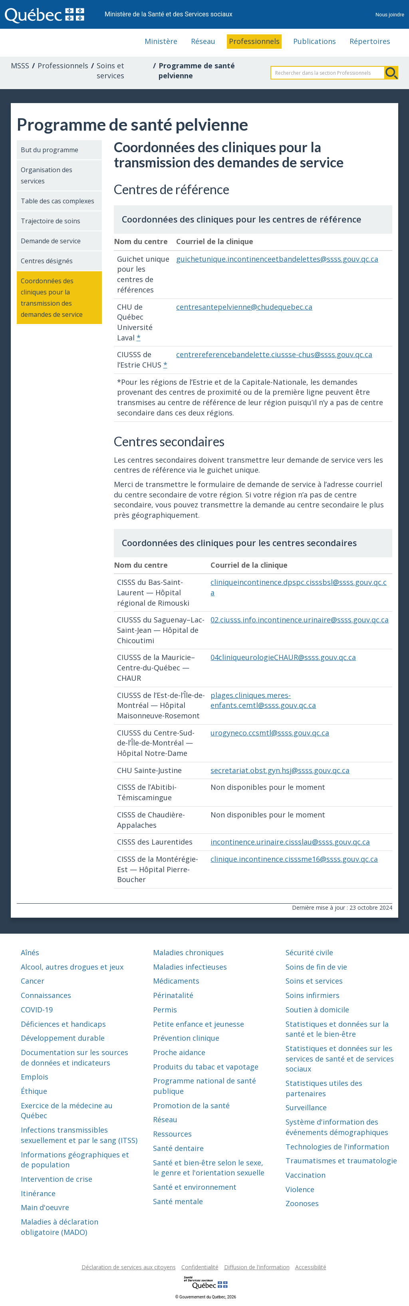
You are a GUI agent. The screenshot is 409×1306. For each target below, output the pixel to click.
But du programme (49, 149)
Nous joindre (389, 15)
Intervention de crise (56, 1179)
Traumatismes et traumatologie (341, 1160)
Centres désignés (47, 260)
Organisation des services (46, 175)
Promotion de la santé (191, 1105)
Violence (300, 1189)
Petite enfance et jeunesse (198, 1024)
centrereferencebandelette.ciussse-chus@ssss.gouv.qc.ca (274, 354)
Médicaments (176, 981)
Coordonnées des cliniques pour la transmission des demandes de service (52, 297)
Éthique (34, 1091)
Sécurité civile (309, 952)
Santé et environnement (194, 1187)
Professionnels (254, 41)
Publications (314, 41)
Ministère (161, 41)
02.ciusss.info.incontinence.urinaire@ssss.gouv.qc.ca (299, 619)
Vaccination (306, 1175)
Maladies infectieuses (190, 967)
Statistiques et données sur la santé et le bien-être (337, 1029)
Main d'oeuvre (45, 1207)
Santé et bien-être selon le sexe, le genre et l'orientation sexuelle (208, 1168)
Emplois (34, 1076)
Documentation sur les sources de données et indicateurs (74, 1057)
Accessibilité (310, 1267)
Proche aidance (179, 1052)
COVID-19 (37, 1009)
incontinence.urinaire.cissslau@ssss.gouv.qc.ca (290, 842)
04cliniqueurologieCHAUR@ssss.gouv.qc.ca (283, 657)
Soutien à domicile (317, 1009)
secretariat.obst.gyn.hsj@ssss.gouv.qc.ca (279, 770)
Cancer (32, 981)
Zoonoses (302, 1203)
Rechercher (391, 73)
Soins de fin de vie (316, 967)
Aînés (30, 952)
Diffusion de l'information (257, 1267)
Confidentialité (199, 1267)
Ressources (172, 1134)
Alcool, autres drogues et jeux (72, 967)
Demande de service (51, 241)
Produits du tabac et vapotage (205, 1066)
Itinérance (38, 1193)
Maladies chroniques (188, 952)
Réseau (203, 41)
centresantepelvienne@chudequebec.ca (244, 307)
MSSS (20, 65)
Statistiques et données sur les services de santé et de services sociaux (340, 1058)
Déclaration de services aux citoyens (128, 1267)
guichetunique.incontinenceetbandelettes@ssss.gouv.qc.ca (277, 259)
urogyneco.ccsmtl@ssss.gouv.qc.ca (269, 732)
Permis (165, 1009)
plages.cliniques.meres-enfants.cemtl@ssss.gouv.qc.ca (263, 700)
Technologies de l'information (337, 1146)
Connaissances (46, 995)
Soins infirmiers (313, 995)
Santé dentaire (178, 1148)
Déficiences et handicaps (63, 1024)
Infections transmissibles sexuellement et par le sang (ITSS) (79, 1135)
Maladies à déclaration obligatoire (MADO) (59, 1227)
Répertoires (369, 41)
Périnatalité (173, 995)
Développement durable (63, 1038)
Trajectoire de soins (50, 221)
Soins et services (110, 71)
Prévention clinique (186, 1038)
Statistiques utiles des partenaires (324, 1088)
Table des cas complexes (57, 201)
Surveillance (306, 1107)
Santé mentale (178, 1201)
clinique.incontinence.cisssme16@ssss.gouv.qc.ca (294, 859)
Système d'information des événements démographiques (337, 1127)
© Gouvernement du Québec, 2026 (205, 1297)
